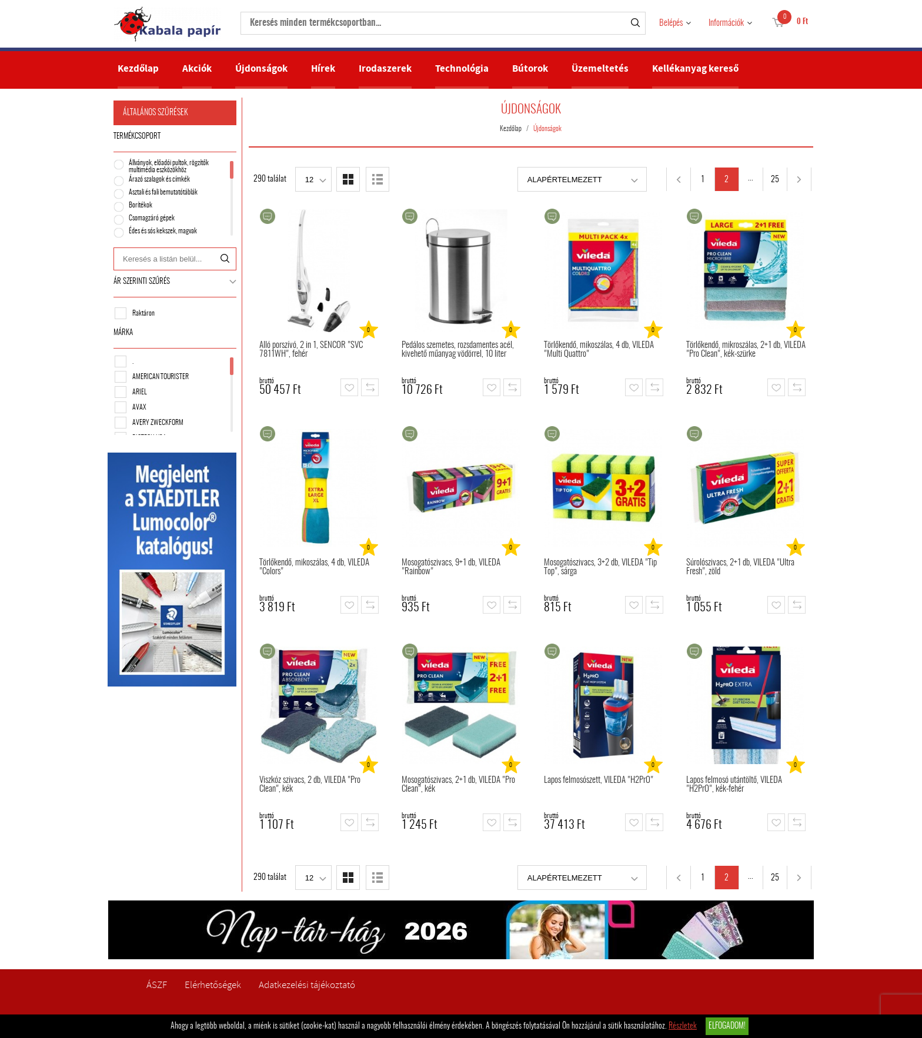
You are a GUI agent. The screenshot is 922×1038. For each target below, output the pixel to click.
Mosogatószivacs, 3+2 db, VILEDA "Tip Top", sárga (600, 567)
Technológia (462, 68)
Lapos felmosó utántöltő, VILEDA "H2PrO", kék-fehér (734, 784)
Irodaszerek (385, 68)
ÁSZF (156, 985)
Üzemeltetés (600, 68)
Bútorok (530, 68)
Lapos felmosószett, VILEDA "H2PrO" (598, 780)
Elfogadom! (727, 1026)
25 (775, 180)
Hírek (323, 68)
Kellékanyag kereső (695, 68)
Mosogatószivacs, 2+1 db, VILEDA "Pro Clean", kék (458, 784)
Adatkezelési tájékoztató (307, 985)
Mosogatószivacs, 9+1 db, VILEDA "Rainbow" (451, 567)
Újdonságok (261, 68)
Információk (726, 23)
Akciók (197, 68)
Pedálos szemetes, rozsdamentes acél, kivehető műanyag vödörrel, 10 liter (458, 350)
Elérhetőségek (213, 985)
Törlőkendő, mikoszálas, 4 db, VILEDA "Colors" (314, 567)
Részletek (683, 1026)
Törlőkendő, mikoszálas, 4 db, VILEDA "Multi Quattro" (599, 350)
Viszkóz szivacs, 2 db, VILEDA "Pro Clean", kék (309, 784)
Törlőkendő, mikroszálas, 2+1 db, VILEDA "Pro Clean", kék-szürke (746, 350)
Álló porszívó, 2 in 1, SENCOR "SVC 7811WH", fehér (311, 350)
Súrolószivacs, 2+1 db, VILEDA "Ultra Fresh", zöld (740, 567)
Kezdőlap (138, 68)
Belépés (671, 23)
